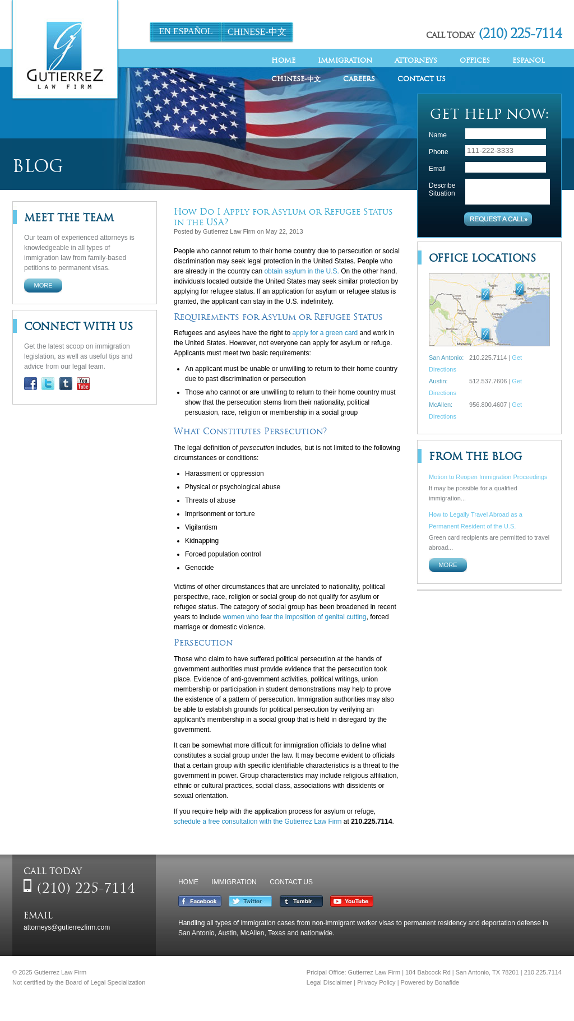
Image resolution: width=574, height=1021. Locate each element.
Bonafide (447, 982)
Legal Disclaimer (329, 982)
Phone (438, 152)
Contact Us (421, 79)
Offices (475, 60)
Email (437, 169)
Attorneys (416, 60)
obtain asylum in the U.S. (301, 271)
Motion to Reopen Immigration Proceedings (488, 477)
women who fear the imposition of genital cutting (294, 617)
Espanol (528, 60)
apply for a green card (325, 333)
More (43, 285)
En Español (186, 31)
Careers (359, 79)
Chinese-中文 (257, 31)
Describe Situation (442, 189)
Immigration (345, 60)
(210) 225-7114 (520, 33)
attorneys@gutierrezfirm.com (67, 927)
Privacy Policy (376, 982)
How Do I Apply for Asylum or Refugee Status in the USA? (283, 217)
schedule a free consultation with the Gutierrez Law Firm (257, 821)
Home (283, 60)
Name (438, 135)
